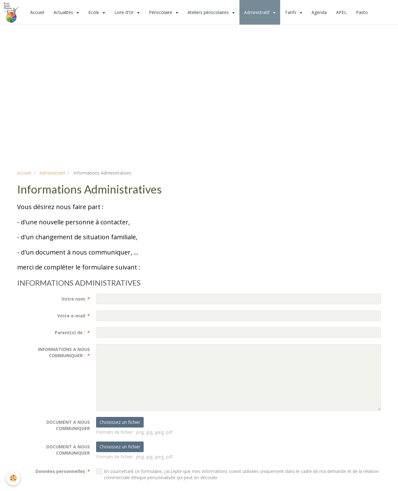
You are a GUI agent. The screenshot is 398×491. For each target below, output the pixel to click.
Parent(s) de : (70, 332)
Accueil (37, 12)
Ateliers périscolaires (208, 12)
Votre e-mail (71, 316)
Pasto (362, 12)
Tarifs (291, 12)
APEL (341, 12)
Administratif (257, 12)
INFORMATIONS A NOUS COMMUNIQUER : (64, 352)
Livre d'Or (124, 12)
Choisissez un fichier (120, 422)
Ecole (94, 12)
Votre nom (73, 299)
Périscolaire (161, 12)
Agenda (319, 12)
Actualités (63, 12)
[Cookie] (13, 478)
